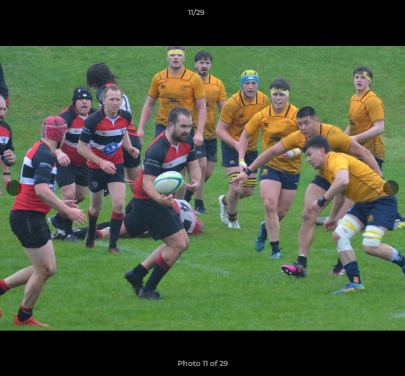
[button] (361, 15)
